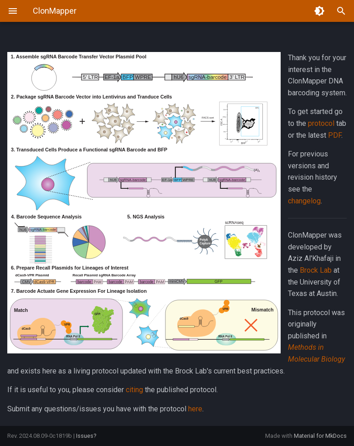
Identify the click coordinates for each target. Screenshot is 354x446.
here (195, 409)
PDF (334, 135)
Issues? (86, 435)
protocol (321, 123)
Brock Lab (316, 270)
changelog (304, 201)
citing (134, 389)
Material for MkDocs (320, 435)
